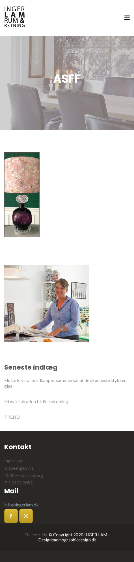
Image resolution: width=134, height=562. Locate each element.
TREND (12, 417)
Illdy (43, 534)
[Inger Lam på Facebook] (11, 516)
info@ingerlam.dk (21, 504)
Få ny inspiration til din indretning (36, 401)
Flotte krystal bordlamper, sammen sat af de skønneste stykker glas (65, 382)
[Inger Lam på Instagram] (26, 516)
